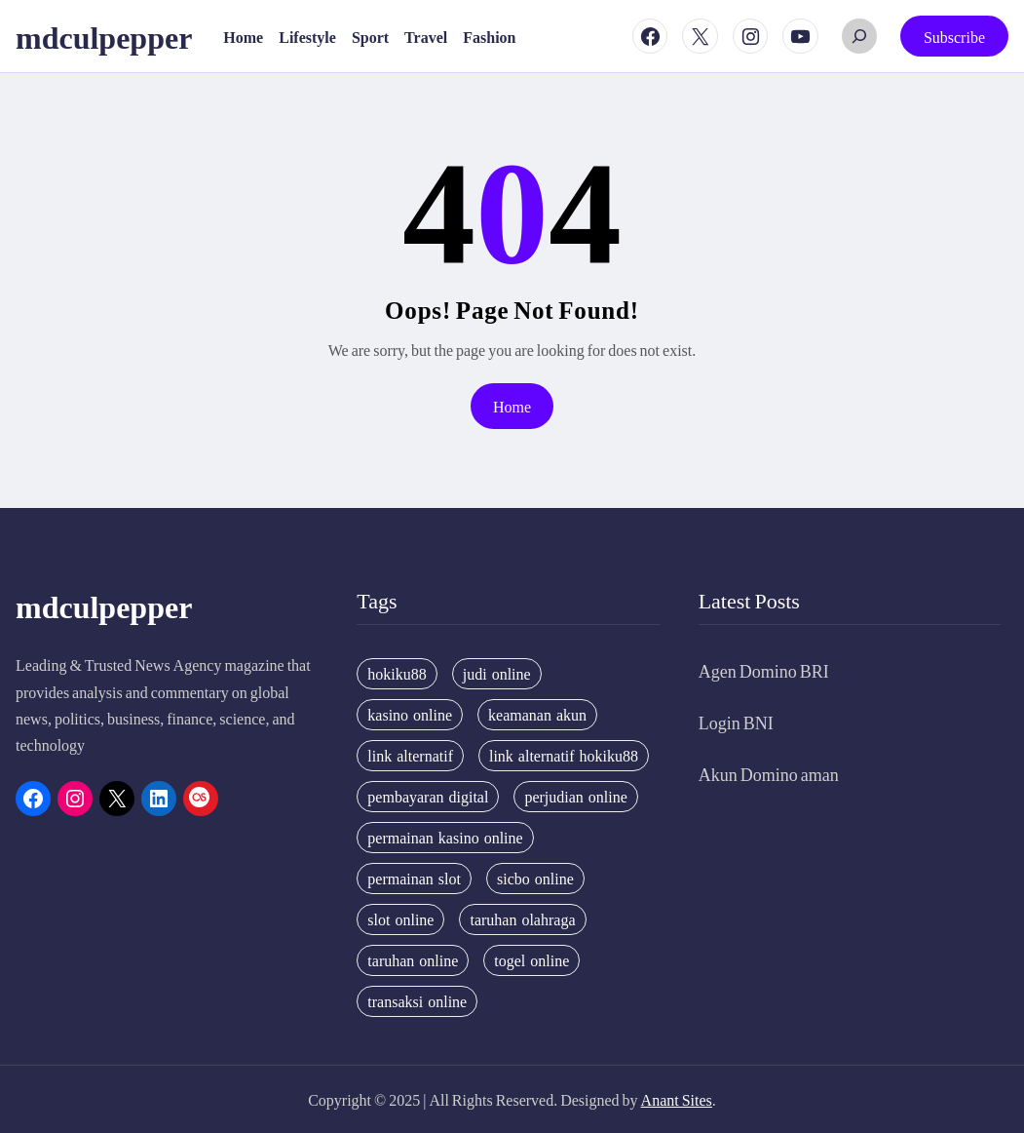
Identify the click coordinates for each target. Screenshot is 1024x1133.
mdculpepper (104, 36)
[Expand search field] (859, 36)
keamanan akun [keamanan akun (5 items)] (537, 714)
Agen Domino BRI (764, 670)
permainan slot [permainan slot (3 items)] (414, 878)
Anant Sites (676, 1099)
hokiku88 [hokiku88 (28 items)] (396, 674)
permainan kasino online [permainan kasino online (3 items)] (444, 837)
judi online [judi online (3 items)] (497, 674)
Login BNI (736, 722)
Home (512, 406)
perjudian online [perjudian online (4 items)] (575, 796)
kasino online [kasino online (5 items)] (409, 714)
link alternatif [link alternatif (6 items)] (410, 755)
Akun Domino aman (769, 773)
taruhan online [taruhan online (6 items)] (412, 960)
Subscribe (954, 36)
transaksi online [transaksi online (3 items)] (417, 1001)
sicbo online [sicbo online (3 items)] (535, 878)
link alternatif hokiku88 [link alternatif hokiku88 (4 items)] (563, 755)
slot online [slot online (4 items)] (400, 919)
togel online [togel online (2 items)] (531, 960)
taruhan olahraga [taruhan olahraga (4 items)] (522, 919)
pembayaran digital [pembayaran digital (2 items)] (427, 796)
